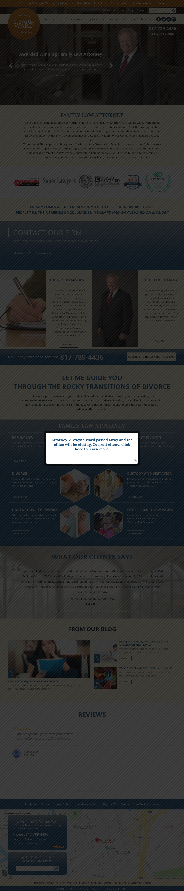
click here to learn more (102, 446)
